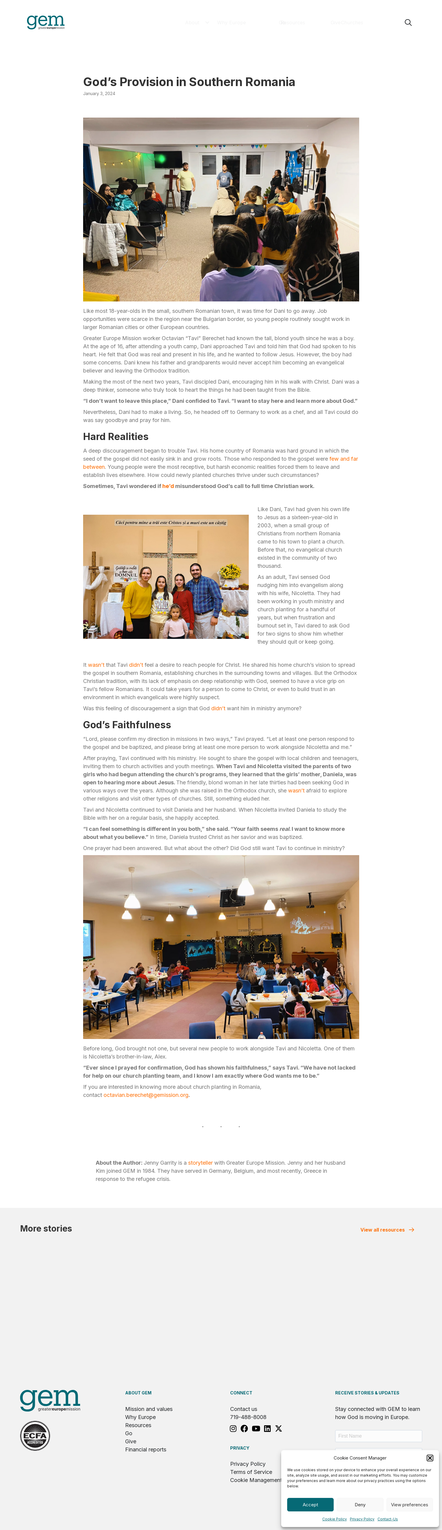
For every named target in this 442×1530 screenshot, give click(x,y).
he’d (168, 486)
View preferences (409, 1505)
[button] (430, 1458)
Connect (241, 1392)
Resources (138, 1425)
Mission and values (149, 1409)
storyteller (200, 1163)
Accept (310, 1505)
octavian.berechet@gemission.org (146, 1095)
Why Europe (140, 1417)
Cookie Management (256, 1480)
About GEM (138, 1392)
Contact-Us (387, 1519)
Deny (360, 1505)
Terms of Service (251, 1472)
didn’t (136, 665)
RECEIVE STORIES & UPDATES (367, 1392)
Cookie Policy (334, 1519)
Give (130, 1441)
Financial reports (145, 1449)
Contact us (243, 1409)
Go (128, 1433)
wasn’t (96, 665)
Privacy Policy (362, 1519)
